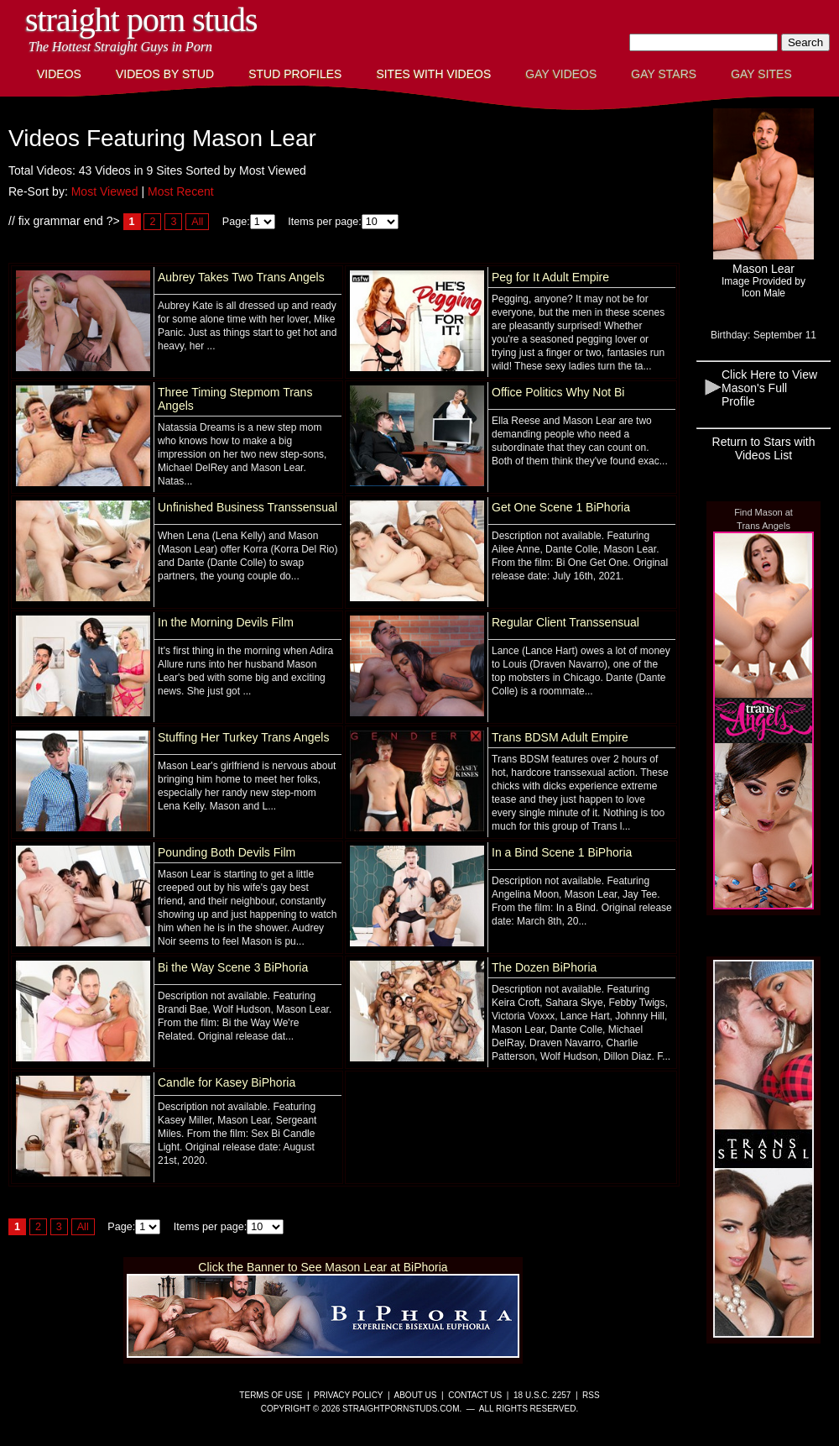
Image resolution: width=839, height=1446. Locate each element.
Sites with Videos (433, 74)
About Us (415, 1395)
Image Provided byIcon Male (763, 287)
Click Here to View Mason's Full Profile (769, 388)
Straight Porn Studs (141, 20)
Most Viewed (104, 191)
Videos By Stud (165, 74)
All (197, 222)
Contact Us (475, 1395)
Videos (59, 74)
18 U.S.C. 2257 (542, 1395)
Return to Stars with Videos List (764, 448)
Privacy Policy (348, 1395)
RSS (591, 1395)
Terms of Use (270, 1395)
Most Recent (181, 191)
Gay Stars (663, 74)
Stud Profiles (294, 74)
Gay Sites (761, 74)
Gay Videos (561, 74)
